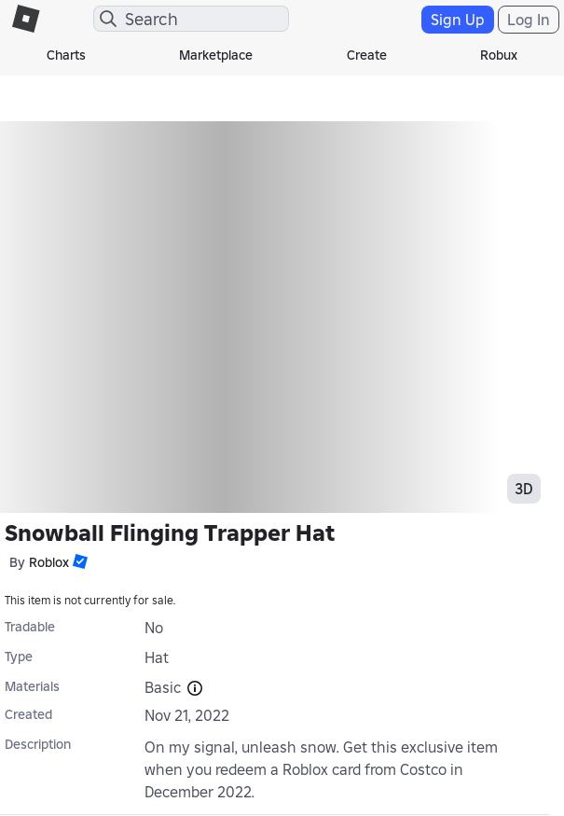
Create (367, 55)
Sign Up (458, 19)
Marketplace (216, 55)
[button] (78, 561)
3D (524, 488)
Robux (498, 55)
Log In (528, 19)
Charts (66, 55)
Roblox (49, 562)
